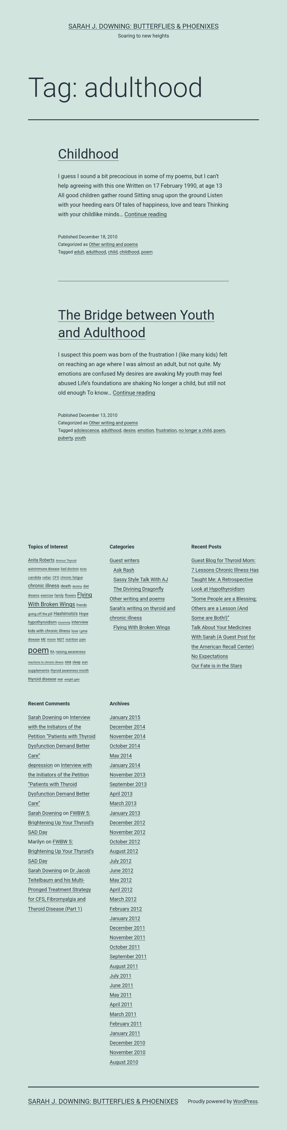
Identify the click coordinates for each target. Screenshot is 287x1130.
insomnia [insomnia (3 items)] (64, 622)
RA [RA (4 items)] (52, 652)
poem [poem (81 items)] (38, 650)
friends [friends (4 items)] (81, 605)
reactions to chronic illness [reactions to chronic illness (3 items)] (46, 662)
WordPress (245, 1101)
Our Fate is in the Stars (216, 666)
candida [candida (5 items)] (34, 577)
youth (80, 438)
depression (40, 765)
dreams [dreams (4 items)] (34, 595)
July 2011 (120, 976)
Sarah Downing (45, 717)
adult (79, 252)
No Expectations (209, 656)
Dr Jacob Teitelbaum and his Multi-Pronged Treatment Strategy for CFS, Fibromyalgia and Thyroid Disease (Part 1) (59, 890)
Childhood (88, 154)
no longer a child (195, 430)
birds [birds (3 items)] (83, 569)
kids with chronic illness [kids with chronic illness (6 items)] (49, 631)
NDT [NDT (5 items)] (60, 639)
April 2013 (121, 794)
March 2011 (123, 1014)
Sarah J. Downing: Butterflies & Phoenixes (143, 26)
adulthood (96, 252)
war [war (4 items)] (60, 679)
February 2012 (126, 909)
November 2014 (127, 736)
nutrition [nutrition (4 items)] (72, 639)
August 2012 (124, 851)
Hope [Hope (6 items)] (84, 613)
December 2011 (127, 928)
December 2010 (127, 1043)
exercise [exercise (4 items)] (47, 595)
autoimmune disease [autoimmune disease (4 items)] (43, 569)
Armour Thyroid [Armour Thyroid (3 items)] (66, 560)
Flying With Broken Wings (142, 627)
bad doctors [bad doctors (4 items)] (70, 569)
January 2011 (125, 1033)
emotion (145, 430)
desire (129, 430)
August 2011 (124, 966)
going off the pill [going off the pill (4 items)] (40, 614)
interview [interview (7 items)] (79, 622)
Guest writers (124, 560)
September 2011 (128, 956)
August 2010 (124, 1062)
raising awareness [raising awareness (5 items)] (70, 652)
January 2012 (125, 918)
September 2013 (128, 784)
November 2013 (127, 775)
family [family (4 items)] (59, 595)
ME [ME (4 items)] (43, 639)
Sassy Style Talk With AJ (141, 579)
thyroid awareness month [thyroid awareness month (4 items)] (70, 671)
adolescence (86, 430)
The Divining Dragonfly (139, 589)
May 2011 (121, 995)
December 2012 (127, 823)
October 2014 (125, 746)
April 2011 (121, 1004)
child (113, 252)
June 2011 (121, 985)
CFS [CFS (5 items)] (55, 577)
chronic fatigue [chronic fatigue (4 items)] (71, 578)
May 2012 (121, 880)
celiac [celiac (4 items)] (46, 578)
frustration (166, 430)
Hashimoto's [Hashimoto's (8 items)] (66, 613)
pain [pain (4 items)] (82, 639)
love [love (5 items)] (74, 631)
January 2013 (125, 813)
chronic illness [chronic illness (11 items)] (43, 586)
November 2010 (127, 1052)
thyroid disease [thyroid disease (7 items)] (42, 679)
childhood (129, 252)
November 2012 (127, 832)
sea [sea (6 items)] (68, 662)
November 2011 (127, 937)
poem (147, 252)
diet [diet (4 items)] (86, 586)
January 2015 (125, 717)
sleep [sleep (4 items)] (76, 662)
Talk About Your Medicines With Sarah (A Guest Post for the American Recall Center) (223, 636)
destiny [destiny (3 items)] (77, 586)
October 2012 (125, 842)
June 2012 (121, 870)
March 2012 (123, 899)
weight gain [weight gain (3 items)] (72, 679)
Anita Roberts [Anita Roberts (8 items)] (41, 560)
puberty (65, 438)
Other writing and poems (113, 244)
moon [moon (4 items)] (51, 639)
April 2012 (121, 889)
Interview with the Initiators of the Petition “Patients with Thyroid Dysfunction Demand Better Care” (62, 736)
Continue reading (145, 214)
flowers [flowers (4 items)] (70, 595)
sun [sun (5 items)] (85, 662)
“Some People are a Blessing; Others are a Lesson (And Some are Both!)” (224, 608)
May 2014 (121, 756)
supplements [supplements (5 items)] (38, 670)
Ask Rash (124, 570)
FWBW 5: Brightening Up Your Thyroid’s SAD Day (61, 822)
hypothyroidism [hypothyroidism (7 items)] (42, 622)
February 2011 (126, 1024)
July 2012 (120, 861)
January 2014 (125, 765)
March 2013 (123, 803)
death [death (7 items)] (66, 586)
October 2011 (125, 947)
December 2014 (127, 727)
